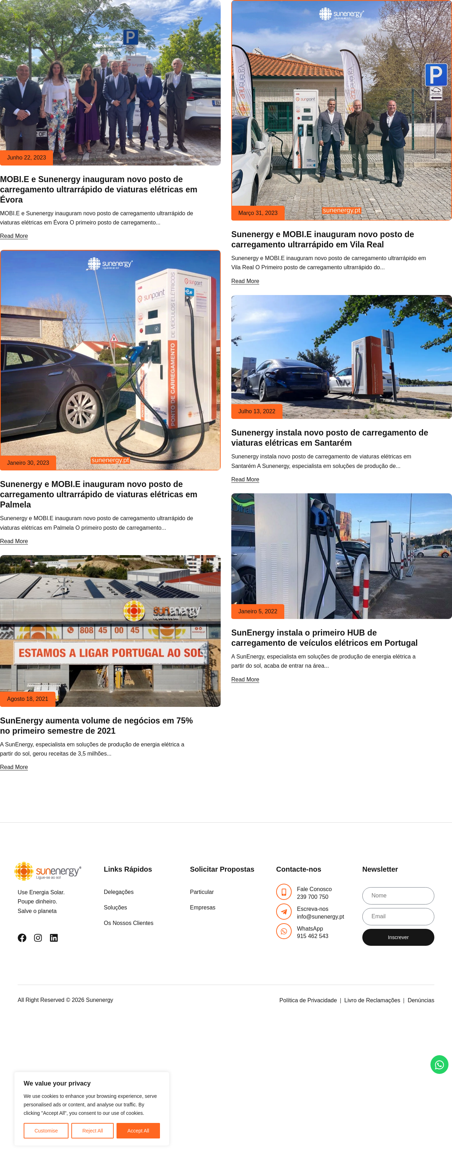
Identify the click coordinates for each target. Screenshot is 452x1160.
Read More (14, 236)
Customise (46, 1131)
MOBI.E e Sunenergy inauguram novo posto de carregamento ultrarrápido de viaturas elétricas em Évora (98, 189)
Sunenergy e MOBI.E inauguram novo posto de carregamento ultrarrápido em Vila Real (322, 239)
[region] (92, 1109)
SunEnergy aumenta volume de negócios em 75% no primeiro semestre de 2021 (96, 725)
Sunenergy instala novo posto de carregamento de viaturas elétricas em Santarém (329, 437)
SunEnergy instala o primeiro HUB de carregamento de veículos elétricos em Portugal (324, 638)
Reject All (92, 1131)
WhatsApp (310, 929)
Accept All (138, 1131)
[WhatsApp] (284, 931)
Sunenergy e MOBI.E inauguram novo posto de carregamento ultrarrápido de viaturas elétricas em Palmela (98, 494)
